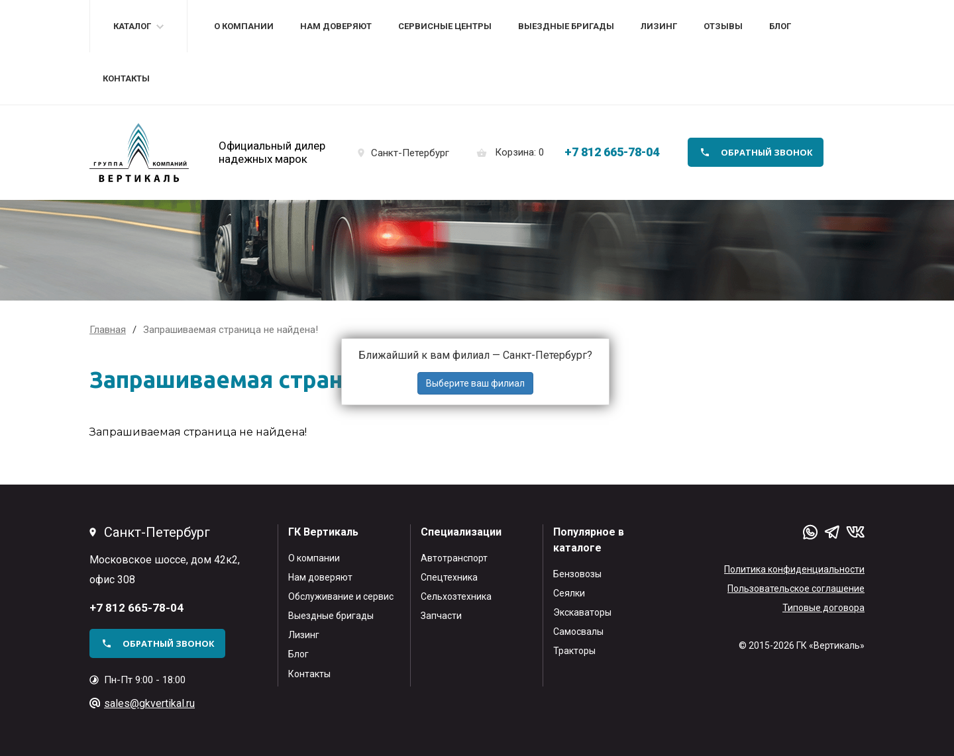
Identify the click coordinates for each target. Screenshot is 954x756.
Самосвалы (578, 631)
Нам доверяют (336, 26)
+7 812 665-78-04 (611, 152)
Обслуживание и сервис (341, 596)
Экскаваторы (582, 612)
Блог (780, 26)
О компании (244, 26)
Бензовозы (577, 574)
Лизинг (659, 26)
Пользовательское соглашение (796, 588)
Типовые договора (823, 607)
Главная (107, 330)
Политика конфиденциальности (794, 569)
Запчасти (441, 615)
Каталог (132, 26)
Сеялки (569, 593)
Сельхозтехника (456, 596)
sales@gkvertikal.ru (149, 703)
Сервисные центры (445, 26)
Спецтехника (449, 577)
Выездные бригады (566, 26)
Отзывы (723, 26)
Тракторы (574, 650)
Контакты (126, 78)
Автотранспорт (454, 558)
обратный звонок (767, 152)
